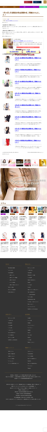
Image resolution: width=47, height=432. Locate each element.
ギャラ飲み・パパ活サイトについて (33, 321)
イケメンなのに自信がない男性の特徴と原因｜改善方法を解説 (4, 237)
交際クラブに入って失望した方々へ (33, 309)
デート (34, 6)
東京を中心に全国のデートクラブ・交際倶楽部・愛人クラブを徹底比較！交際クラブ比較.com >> (23, 403)
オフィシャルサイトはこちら (25, 208)
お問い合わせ (31, 64)
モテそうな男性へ (30, 316)
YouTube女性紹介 (30, 373)
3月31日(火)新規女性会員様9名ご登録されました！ (5, 263)
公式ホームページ (30, 370)
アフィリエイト (30, 385)
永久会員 (29, 306)
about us (29, 352)
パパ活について (10, 349)
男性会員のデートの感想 (31, 294)
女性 (8, 19)
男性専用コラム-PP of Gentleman (33, 328)
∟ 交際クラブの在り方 (12, 299)
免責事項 (29, 349)
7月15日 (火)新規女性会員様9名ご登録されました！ (35, 171)
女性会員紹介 (30, 292)
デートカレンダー (11, 380)
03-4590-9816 (14, 64)
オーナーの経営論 (30, 375)
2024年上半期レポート (11, 311)
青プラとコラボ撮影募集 (12, 309)
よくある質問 (10, 344)
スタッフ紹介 (30, 354)
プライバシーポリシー (31, 344)
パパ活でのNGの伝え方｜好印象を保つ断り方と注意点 (33, 237)
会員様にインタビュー (11, 375)
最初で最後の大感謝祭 (11, 287)
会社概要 (29, 337)
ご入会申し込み (30, 289)
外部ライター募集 (11, 306)
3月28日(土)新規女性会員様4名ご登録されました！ (33, 263)
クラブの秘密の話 (11, 354)
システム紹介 (30, 304)
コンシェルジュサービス (31, 326)
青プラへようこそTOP (31, 287)
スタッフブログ (10, 289)
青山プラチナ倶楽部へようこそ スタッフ (12, 20)
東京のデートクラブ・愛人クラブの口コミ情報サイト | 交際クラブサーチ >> (23, 407)
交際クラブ (5, 6)
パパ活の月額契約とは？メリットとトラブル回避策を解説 (23, 237)
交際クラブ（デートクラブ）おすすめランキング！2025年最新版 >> (23, 405)
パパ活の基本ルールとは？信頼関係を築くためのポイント (42, 237)
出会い (14, 6)
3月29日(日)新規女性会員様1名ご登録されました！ (23, 263)
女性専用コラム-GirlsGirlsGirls (12, 359)
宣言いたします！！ (31, 323)
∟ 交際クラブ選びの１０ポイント (13, 304)
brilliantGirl (29, 380)
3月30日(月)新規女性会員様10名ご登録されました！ (14, 263)
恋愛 (24, 6)
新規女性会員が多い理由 (31, 318)
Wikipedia (29, 387)
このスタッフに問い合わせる (28, 47)
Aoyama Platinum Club (22, 424)
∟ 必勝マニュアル (11, 294)
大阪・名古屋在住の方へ (31, 311)
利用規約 (29, 342)
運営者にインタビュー (31, 361)
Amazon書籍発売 (10, 292)
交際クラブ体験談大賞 (11, 373)
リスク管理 (29, 359)
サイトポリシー (30, 347)
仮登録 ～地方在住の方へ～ (32, 299)
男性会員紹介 (10, 342)
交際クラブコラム (11, 370)
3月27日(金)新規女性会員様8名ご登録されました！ (42, 263)
